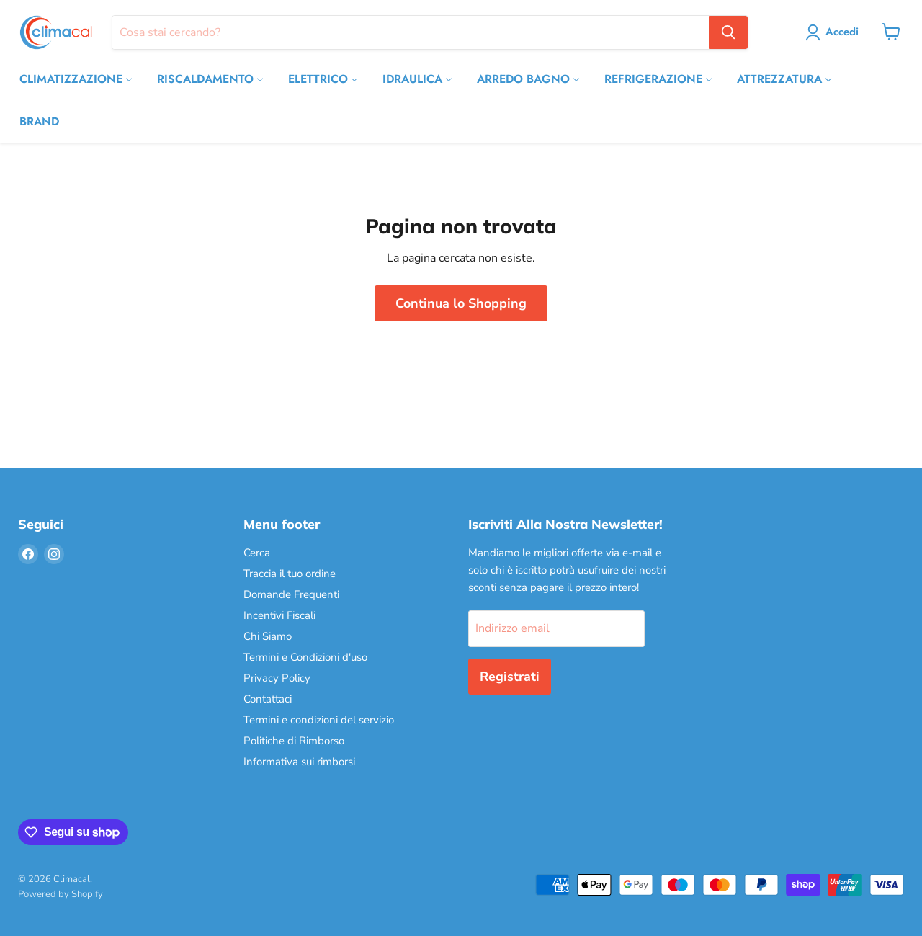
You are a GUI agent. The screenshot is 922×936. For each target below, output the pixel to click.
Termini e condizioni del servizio (318, 720)
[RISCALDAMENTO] (210, 78)
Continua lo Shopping (461, 303)
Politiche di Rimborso (293, 741)
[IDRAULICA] (417, 78)
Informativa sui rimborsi (299, 761)
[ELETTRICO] (323, 78)
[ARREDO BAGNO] (528, 78)
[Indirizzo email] (556, 628)
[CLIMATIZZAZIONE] (76, 78)
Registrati (510, 676)
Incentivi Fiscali (279, 615)
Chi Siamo (267, 636)
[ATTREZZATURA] (784, 78)
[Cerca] (410, 32)
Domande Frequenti (291, 594)
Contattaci (267, 699)
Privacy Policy (276, 678)
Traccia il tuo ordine (289, 573)
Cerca (256, 552)
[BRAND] (39, 121)
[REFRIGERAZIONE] (658, 78)
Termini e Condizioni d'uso (305, 657)
